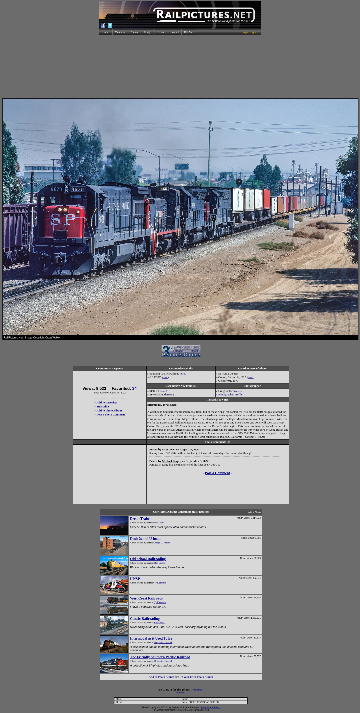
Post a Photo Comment (111, 414)
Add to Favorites (106, 402)
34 (134, 388)
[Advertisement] (180, 66)
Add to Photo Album (109, 410)
